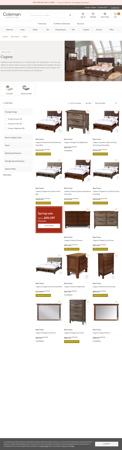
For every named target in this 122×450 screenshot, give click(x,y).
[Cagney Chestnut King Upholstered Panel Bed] (49, 139)
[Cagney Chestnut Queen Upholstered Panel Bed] (77, 188)
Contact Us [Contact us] (115, 7)
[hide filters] (8, 103)
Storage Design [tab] (11, 112)
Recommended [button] (100, 103)
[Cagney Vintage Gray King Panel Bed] (49, 283)
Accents (99, 30)
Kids (73, 30)
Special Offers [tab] (10, 169)
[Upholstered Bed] (26, 90)
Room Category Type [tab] (13, 137)
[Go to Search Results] (70, 15)
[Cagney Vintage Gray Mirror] (49, 329)
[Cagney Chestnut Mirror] (106, 329)
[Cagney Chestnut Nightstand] (77, 283)
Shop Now (49, 226)
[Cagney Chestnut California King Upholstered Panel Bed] (106, 139)
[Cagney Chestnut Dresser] (77, 237)
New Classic (15, 37)
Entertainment (60, 30)
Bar (48, 30)
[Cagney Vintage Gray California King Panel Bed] (106, 188)
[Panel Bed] (9, 90)
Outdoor (86, 30)
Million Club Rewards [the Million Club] (62, 24)
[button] (83, 15)
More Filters (7, 174)
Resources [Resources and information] (80, 24)
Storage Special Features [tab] (14, 161)
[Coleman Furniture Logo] (12, 17)
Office (111, 30)
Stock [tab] (7, 145)
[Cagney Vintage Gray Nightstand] (77, 139)
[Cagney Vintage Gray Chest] (77, 329)
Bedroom (9, 30)
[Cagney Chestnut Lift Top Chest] (106, 283)
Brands (5, 37)
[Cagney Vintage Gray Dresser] (106, 237)
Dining (35, 30)
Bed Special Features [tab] (13, 153)
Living (22, 30)
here (72, 446)
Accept (106, 444)
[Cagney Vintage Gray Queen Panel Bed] (49, 188)
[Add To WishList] (59, 111)
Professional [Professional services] (42, 24)
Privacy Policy (44, 446)
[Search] (51, 15)
